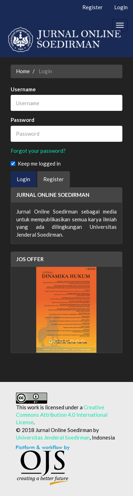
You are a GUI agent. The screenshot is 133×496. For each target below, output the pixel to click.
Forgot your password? (38, 150)
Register (92, 7)
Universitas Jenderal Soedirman (53, 437)
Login (121, 7)
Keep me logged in (36, 163)
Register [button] (53, 179)
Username (23, 89)
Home (23, 71)
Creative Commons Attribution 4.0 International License (61, 415)
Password (22, 120)
